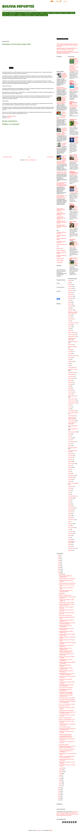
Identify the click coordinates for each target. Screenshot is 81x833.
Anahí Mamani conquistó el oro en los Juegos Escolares (66, 629)
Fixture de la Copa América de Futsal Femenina (76, 140)
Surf (69, 521)
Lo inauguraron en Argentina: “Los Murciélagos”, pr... (65, 751)
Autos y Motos (12, 15)
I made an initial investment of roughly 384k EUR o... (61, 209)
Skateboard (70, 509)
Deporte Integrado (71, 334)
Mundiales (70, 459)
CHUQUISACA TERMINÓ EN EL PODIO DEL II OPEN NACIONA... (67, 623)
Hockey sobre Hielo (72, 399)
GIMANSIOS (70, 382)
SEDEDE (70, 505)
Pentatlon (70, 488)
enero (60, 785)
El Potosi (67, 814)
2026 (59, 555)
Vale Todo (70, 539)
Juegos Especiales (72, 410)
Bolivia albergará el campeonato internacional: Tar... (65, 690)
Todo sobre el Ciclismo (72, 240)
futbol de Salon (71, 378)
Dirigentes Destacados (72, 346)
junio (60, 776)
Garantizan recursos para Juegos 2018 (66, 749)
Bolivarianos (70, 310)
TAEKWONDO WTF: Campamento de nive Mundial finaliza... (66, 685)
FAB (69, 363)
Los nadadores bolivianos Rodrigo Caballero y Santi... (65, 668)
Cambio (76, 814)
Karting (69, 435)
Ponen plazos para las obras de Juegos (67, 697)
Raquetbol (54, 12)
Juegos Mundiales (71, 415)
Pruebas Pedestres (72, 496)
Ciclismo (45, 15)
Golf (40, 15)
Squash (69, 515)
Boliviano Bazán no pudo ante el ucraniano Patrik (65, 626)
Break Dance (70, 318)
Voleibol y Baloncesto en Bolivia (73, 81)
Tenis (36, 12)
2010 (59, 796)
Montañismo (70, 453)
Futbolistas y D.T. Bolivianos (73, 120)
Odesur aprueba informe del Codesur (66, 710)
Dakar (20, 12)
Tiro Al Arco (70, 531)
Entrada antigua (50, 156)
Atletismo (42, 12)
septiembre (61, 771)
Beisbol (48, 12)
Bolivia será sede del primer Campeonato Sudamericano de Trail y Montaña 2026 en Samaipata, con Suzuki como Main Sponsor (67, 52)
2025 (59, 557)
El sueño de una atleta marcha (64, 144)
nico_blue (38, 830)
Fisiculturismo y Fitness (72, 369)
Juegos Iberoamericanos (73, 412)
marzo (60, 782)
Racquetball (70, 498)
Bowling (69, 314)
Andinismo (70, 286)
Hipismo (69, 394)
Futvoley (70, 380)
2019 (59, 567)
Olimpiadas (19, 15)
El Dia (70, 815)
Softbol (69, 513)
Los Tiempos (62, 814)
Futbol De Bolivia (73, 58)
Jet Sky (69, 404)
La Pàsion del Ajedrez (61, 250)
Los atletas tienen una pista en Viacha (66, 602)
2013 (59, 791)
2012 (59, 792)
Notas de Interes (71, 463)
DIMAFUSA (70, 344)
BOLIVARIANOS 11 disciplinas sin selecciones (62, 88)
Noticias (69, 465)
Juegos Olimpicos (12, 12)
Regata (69, 500)
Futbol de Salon (28, 15)
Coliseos (70, 330)
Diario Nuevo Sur (65, 815)
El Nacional (59, 815)
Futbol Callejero (71, 374)
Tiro (69, 529)
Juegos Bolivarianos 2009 (62, 244)
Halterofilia (70, 390)
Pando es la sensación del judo (65, 717)
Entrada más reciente (7, 156)
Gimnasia (70, 384)
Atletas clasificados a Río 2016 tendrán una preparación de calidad (62, 196)
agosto (60, 773)
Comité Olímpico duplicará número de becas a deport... (66, 654)
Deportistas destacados (73, 341)
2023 (59, 560)
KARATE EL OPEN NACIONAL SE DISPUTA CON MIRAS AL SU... (66, 652)
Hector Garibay (71, 392)
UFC (69, 537)
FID (69, 365)
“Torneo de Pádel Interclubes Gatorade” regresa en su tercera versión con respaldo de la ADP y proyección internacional (67, 45)
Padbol (69, 469)
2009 (59, 798)
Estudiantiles (70, 361)
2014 (59, 789)
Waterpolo (70, 550)
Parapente (70, 479)
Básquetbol (70, 298)
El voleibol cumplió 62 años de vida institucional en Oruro (64, 75)
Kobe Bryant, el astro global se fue (76, 208)
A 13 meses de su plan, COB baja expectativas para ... (65, 696)
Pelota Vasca (70, 486)
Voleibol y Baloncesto (28, 12)
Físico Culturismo (71, 367)
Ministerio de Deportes (72, 447)
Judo (69, 408)
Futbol (5, 15)
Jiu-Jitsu (69, 406)
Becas (69, 300)
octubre (60, 769)
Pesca (69, 492)
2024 (59, 558)
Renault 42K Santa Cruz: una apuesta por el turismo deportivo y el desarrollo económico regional (67, 49)
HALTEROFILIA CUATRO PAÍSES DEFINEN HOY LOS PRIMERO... (66, 693)
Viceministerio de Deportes (71, 542)
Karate (69, 433)
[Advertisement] (40, 27)
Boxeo (35, 15)
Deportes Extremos (72, 336)
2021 (59, 564)
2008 (59, 799)
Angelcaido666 (60, 262)
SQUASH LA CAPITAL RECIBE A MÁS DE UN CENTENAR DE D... (66, 757)
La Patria (61, 812)
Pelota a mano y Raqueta (73, 483)
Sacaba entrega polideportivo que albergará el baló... (65, 576)
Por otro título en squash (64, 744)
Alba (69, 282)
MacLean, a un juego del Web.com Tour (67, 719)
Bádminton (70, 294)
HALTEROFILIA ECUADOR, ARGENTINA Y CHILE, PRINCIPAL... (67, 702)
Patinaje (69, 481)
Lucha (69, 443)
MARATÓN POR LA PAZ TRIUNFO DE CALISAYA (62, 173)
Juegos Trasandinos (72, 431)
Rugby (60, 12)
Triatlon (69, 535)
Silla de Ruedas (71, 507)
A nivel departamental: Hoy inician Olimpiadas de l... (65, 660)
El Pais (70, 812)
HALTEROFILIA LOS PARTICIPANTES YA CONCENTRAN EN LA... (67, 729)
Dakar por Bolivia (73, 154)
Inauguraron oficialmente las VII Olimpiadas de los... (65, 649)
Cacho (69, 320)
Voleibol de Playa (71, 548)
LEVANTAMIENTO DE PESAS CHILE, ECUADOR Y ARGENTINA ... (66, 674)
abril (60, 780)
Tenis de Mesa (71, 527)
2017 (59, 571)
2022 (59, 562)
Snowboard (70, 511)
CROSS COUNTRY (72, 332)
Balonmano (70, 296)
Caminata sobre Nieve (72, 322)
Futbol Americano (71, 372)
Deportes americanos (72, 204)
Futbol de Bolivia (60, 260)
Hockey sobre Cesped (72, 395)
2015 (59, 787)
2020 (59, 565)
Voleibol (69, 546)
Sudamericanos (71, 519)
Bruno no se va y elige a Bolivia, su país (67, 704)
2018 (59, 569)
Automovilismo (71, 290)
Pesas (69, 490)
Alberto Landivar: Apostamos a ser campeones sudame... (66, 591)
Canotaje (70, 324)
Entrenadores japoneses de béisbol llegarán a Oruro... (66, 632)
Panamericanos (71, 475)
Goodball (70, 388)
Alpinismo (70, 284)
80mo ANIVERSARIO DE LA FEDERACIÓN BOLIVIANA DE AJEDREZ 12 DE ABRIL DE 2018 (62, 184)
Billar (69, 308)
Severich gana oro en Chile (64, 705)
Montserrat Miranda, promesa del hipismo (67, 583)
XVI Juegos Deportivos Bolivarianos (61, 242)
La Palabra (66, 812)
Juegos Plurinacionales (72, 425)
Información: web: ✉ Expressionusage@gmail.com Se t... (62, 222)
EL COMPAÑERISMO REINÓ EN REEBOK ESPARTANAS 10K (65, 736)
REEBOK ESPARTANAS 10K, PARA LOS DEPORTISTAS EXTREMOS (67, 747)
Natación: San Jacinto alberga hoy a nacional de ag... (66, 671)
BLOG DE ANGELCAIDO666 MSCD (73, 102)
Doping (69, 349)
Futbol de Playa (71, 376)
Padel (69, 471)
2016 (59, 572)
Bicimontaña (70, 306)
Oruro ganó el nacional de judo (65, 734)
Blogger (50, 830)
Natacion (72, 12)
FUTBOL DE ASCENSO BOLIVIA (74, 172)
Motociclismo (70, 455)
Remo (69, 502)
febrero (60, 783)
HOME (5, 12)
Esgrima (69, 357)
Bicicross (70, 304)
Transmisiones (71, 533)
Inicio (29, 156)
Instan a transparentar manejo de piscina (67, 578)
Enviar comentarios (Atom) (31, 159)
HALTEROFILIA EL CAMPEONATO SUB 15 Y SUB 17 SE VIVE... (67, 713)
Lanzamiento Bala (71, 441)
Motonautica (70, 457)
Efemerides (70, 351)
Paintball (70, 473)
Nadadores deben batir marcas (65, 595)
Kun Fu (69, 439)
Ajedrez (66, 12)
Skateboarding (62, 593)
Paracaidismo (71, 477)
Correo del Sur (72, 814)
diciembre (61, 574)
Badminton (70, 292)
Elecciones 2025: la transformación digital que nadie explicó (74, 106)
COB (69, 328)
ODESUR (8, 117)
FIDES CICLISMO (60, 258)
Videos (69, 544)
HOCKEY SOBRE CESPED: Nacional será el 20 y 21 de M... (66, 605)
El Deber (73, 812)
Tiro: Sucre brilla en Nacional (64, 726)
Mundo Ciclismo (60, 248)
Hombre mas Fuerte (72, 400)
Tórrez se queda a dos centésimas (66, 687)
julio (60, 775)
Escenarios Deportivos (72, 355)
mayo (60, 778)
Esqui (69, 359)
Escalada (70, 353)
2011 (59, 794)
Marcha (69, 445)
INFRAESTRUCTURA (72, 402)
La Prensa (75, 811)
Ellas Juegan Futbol (74, 137)
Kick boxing (70, 437)
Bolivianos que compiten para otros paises (73, 312)
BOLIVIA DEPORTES (18, 7)
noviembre (61, 768)
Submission (70, 517)
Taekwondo (70, 523)
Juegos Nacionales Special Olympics (72, 418)
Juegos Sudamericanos (73, 428)
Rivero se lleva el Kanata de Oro (65, 615)
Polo (69, 494)
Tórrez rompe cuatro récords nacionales (67, 699)
